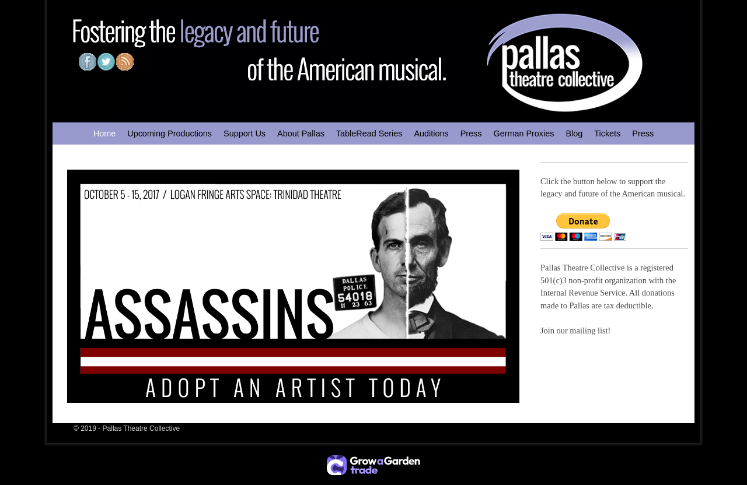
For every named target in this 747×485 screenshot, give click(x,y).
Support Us (245, 133)
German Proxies (523, 133)
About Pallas (300, 133)
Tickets (607, 133)
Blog (574, 133)
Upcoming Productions (169, 133)
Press (471, 133)
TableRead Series (369, 133)
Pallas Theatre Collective (141, 428)
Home (104, 133)
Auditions (431, 133)
